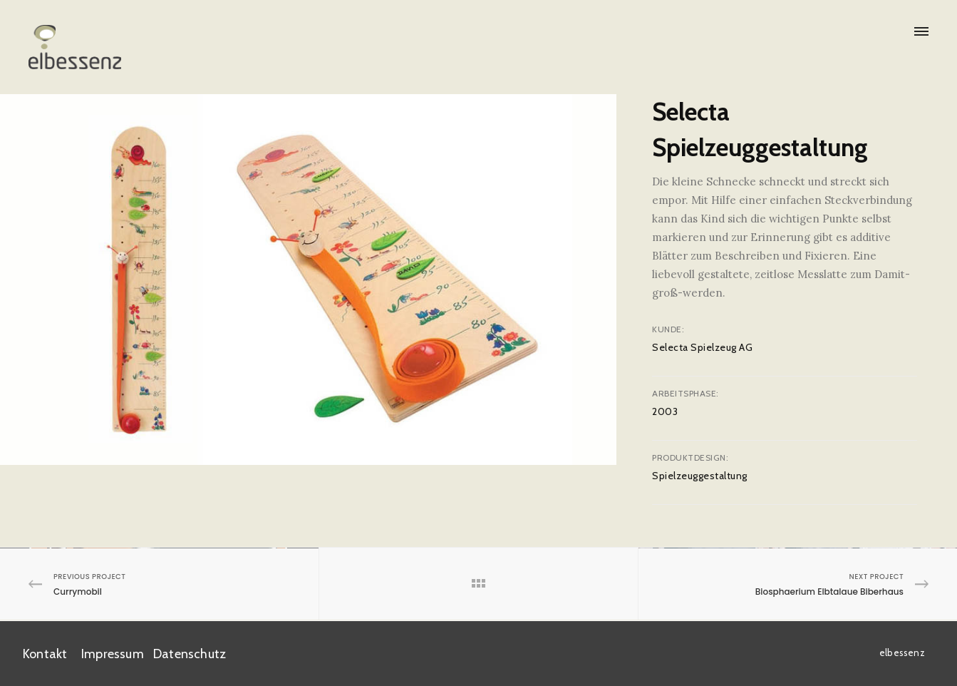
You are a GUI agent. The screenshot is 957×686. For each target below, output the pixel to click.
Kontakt (45, 654)
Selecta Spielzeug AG (702, 347)
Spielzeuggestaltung (700, 475)
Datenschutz (189, 654)
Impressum (112, 654)
